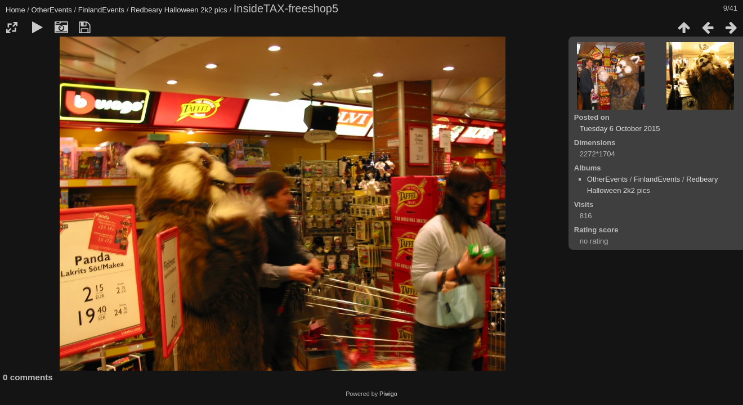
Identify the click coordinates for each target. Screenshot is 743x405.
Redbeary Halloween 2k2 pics (179, 10)
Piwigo (388, 393)
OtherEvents (52, 10)
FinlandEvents (101, 10)
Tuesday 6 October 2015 (620, 128)
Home (15, 10)
